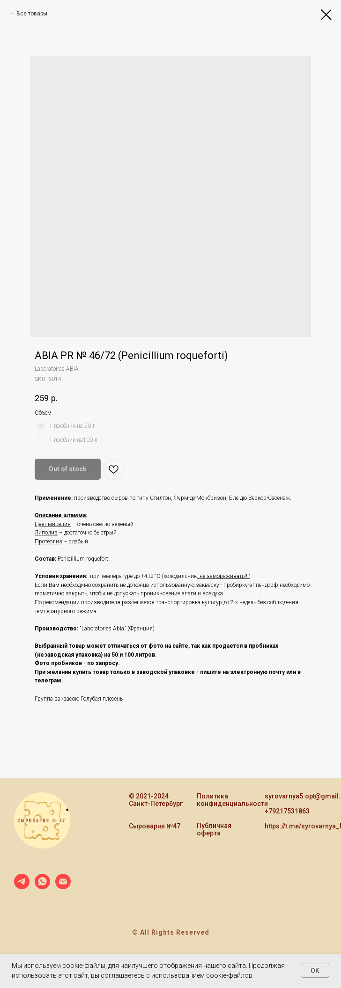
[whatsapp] (42, 887)
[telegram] (22, 887)
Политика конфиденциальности (232, 799)
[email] (63, 887)
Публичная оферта (214, 829)
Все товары (31, 13)
